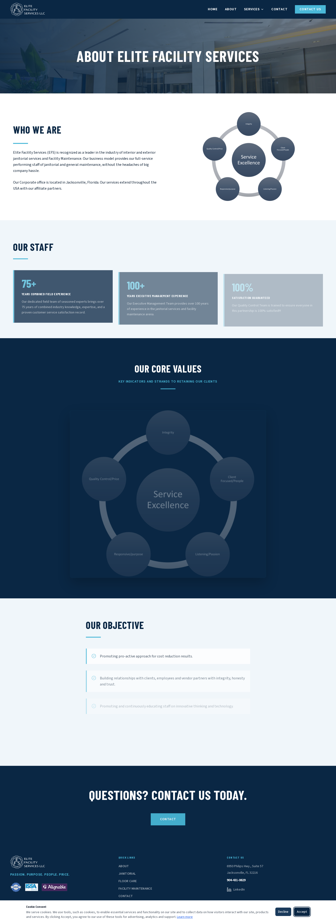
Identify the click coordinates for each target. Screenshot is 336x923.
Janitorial (127, 873)
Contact (279, 9)
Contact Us (310, 9)
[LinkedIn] (236, 889)
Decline (283, 911)
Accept (302, 911)
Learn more (185, 917)
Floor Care (128, 881)
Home (212, 9)
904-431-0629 (236, 880)
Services (254, 9)
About (231, 9)
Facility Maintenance (135, 888)
